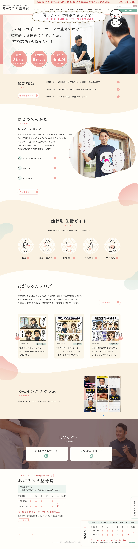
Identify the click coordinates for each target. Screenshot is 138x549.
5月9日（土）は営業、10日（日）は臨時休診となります (79, 82)
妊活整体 (67, 535)
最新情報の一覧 (26, 95)
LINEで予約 (126, 9)
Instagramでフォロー (110, 412)
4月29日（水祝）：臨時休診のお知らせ (72, 97)
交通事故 (77, 535)
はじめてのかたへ (24, 535)
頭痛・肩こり (46, 535)
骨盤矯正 (57, 535)
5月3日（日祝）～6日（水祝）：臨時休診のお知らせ (77, 89)
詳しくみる (24, 187)
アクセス (132, 542)
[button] (17, 334)
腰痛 (35, 535)
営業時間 (84, 534)
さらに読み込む (93, 412)
